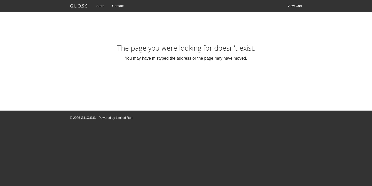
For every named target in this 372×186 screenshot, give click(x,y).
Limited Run (124, 118)
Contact (118, 6)
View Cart (295, 6)
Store (100, 6)
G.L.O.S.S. (79, 6)
